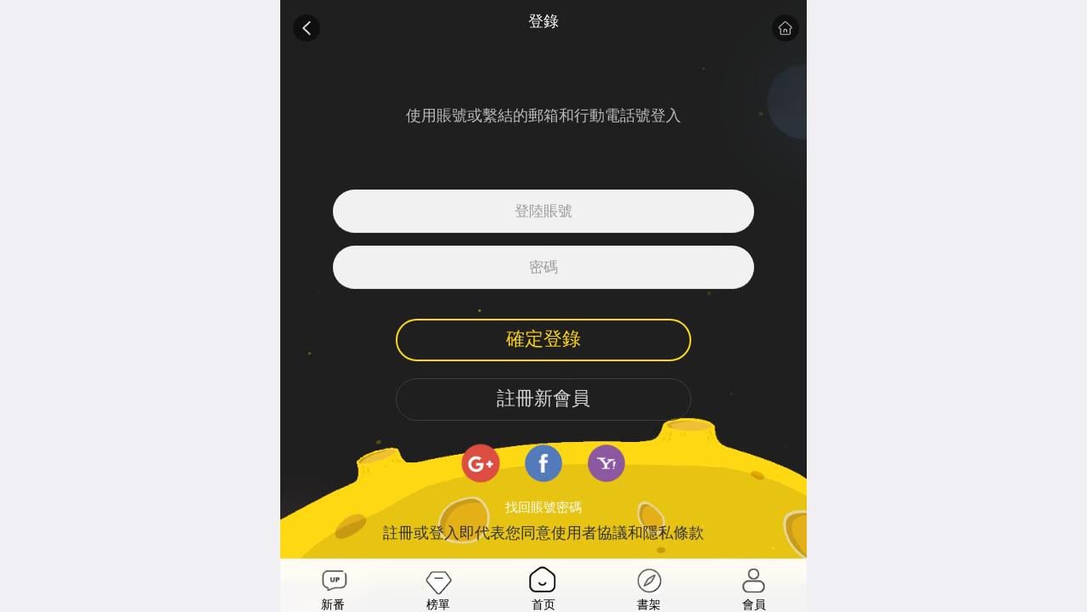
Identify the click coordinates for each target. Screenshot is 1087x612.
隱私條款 (673, 532)
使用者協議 (589, 532)
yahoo (606, 463)
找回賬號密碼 (543, 507)
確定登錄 (543, 339)
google (480, 463)
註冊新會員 (543, 398)
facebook (543, 463)
